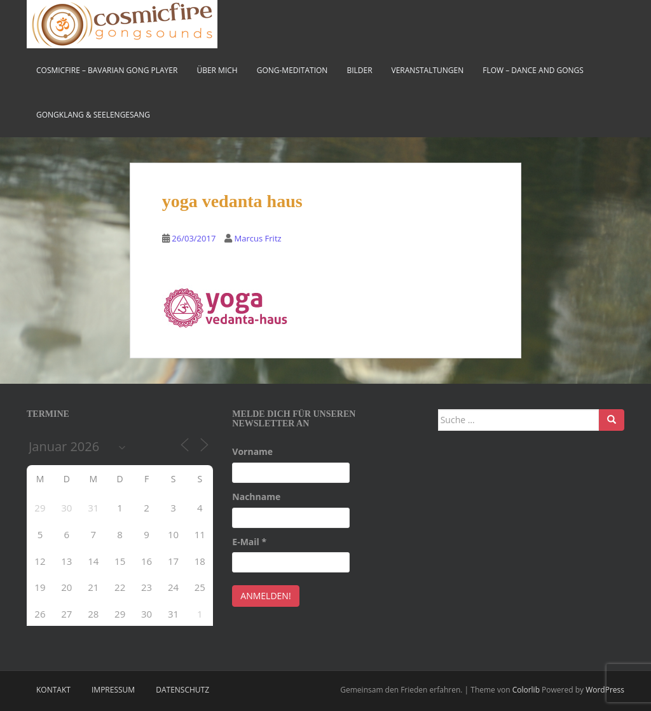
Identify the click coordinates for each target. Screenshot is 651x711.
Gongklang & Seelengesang (93, 114)
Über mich (216, 70)
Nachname (256, 497)
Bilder (359, 70)
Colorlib (526, 689)
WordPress (605, 689)
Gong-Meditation (292, 70)
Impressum (113, 689)
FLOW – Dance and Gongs (533, 70)
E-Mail (249, 542)
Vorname (252, 451)
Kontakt (53, 689)
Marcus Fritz (258, 238)
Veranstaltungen (428, 70)
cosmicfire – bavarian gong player (106, 70)
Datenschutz (182, 689)
